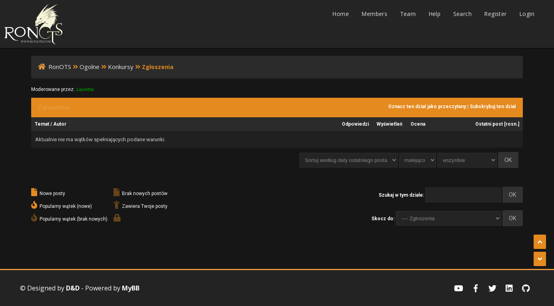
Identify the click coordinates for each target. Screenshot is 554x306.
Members (374, 14)
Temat (42, 124)
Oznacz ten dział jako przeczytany (427, 106)
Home (340, 14)
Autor (59, 124)
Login (526, 14)
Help (434, 14)
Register (495, 14)
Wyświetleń (390, 124)
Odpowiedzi (355, 124)
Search (462, 14)
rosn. (512, 124)
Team (408, 14)
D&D (73, 288)
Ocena (418, 124)
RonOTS (59, 67)
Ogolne (90, 67)
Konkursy (121, 67)
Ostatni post (489, 124)
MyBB (130, 288)
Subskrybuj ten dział (493, 106)
